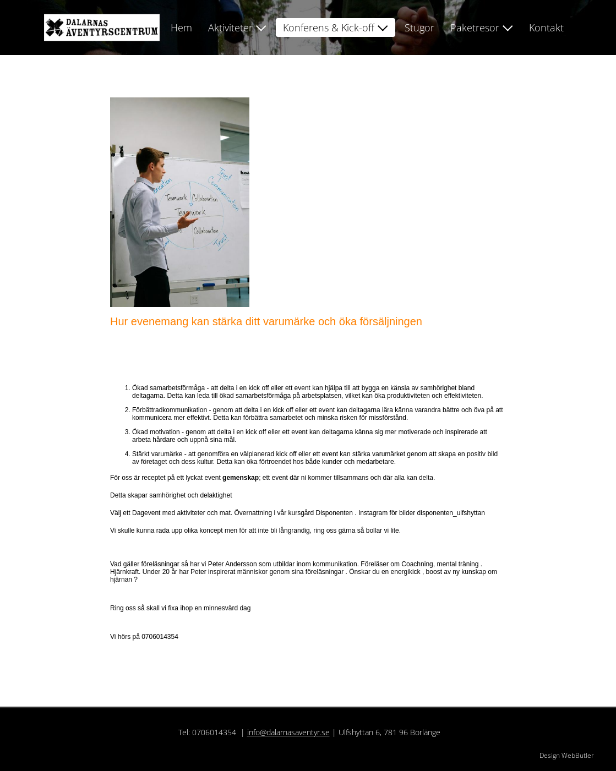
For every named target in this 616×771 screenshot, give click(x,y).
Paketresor (474, 27)
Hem (181, 27)
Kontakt (546, 27)
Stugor (419, 27)
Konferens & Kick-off (328, 27)
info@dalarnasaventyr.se (288, 732)
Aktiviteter (230, 27)
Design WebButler (566, 755)
